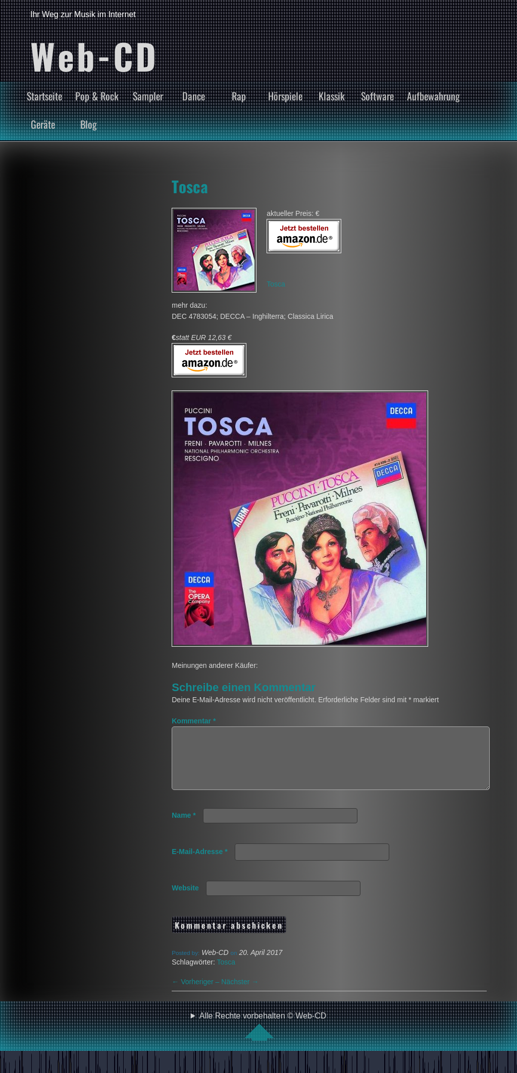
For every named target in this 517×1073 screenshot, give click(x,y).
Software (377, 95)
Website (185, 900)
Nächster (239, 994)
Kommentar (194, 721)
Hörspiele (285, 95)
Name (183, 827)
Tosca (190, 186)
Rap (239, 95)
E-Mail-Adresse (200, 864)
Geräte (43, 124)
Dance (193, 95)
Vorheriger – (196, 994)
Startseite (44, 95)
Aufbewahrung (433, 95)
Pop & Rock (97, 95)
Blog (88, 124)
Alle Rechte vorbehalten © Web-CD (263, 1038)
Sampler (148, 95)
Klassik (332, 95)
